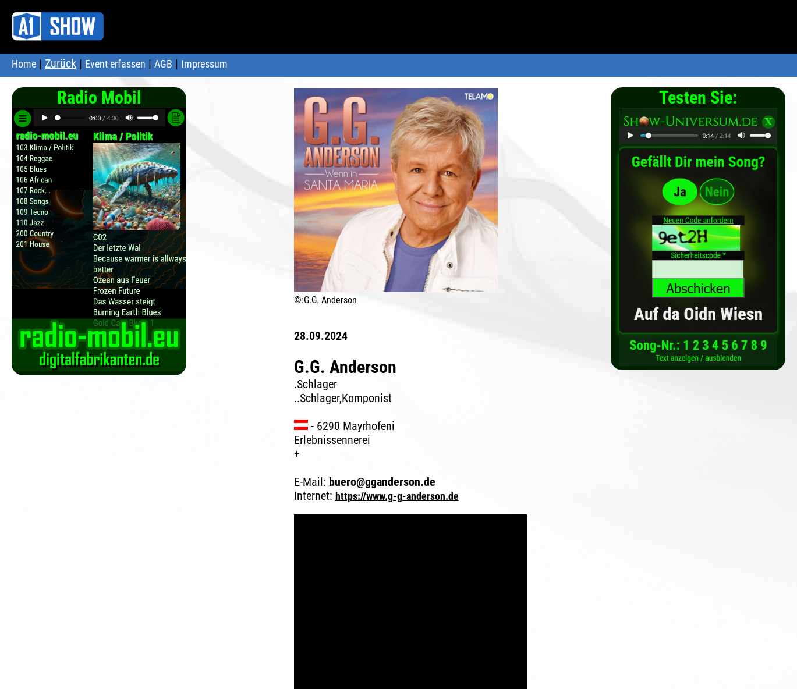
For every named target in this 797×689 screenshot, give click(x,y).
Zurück (60, 63)
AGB (163, 64)
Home (24, 64)
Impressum (204, 64)
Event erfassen (115, 64)
